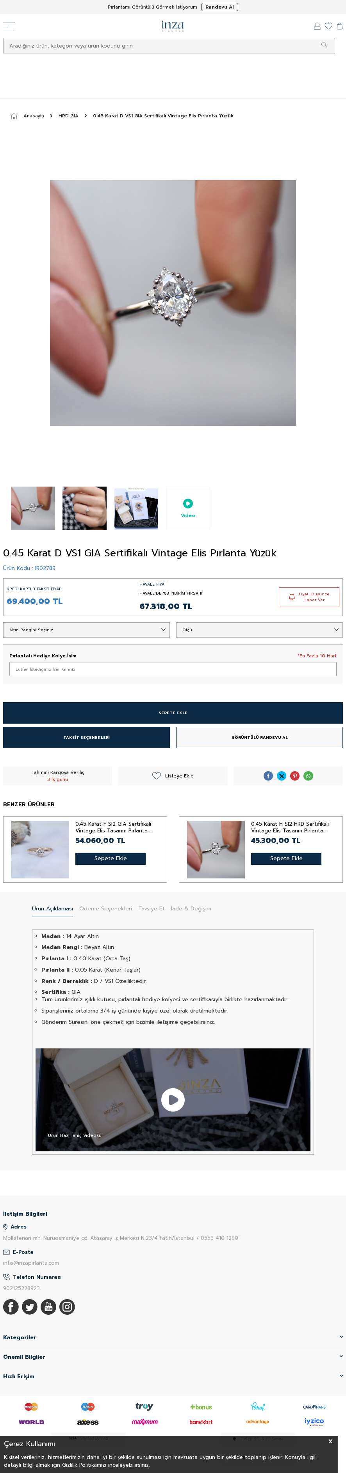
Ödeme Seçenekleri (105, 909)
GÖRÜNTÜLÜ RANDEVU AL (260, 737)
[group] (173, 303)
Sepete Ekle (111, 858)
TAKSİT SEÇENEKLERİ (86, 737)
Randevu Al (219, 7)
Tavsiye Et (151, 909)
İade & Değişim (191, 909)
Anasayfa (27, 116)
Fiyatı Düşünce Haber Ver (309, 597)
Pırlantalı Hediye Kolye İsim (43, 656)
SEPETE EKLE (173, 713)
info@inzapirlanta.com (31, 1263)
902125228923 (21, 1288)
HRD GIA (68, 116)
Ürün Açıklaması (52, 909)
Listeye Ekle (173, 776)
